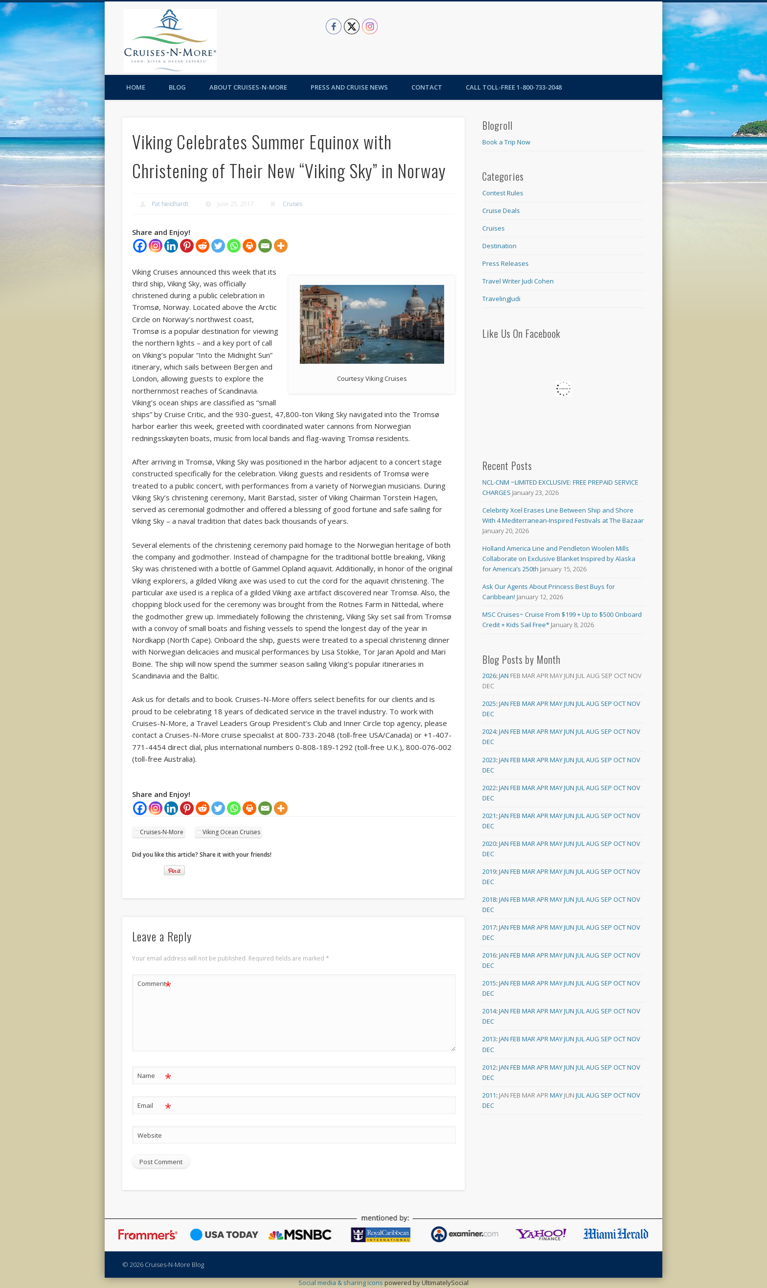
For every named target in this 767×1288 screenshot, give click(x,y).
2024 (489, 731)
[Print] (249, 246)
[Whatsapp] (234, 246)
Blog (177, 87)
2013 (489, 1038)
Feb (515, 703)
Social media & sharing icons (341, 1282)
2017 (489, 927)
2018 (489, 899)
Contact (426, 87)
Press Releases (505, 263)
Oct (619, 703)
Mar (528, 703)
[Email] (265, 246)
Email (154, 1105)
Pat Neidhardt (170, 204)
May (556, 703)
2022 (489, 787)
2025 (489, 703)
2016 (489, 955)
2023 (489, 759)
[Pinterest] (187, 246)
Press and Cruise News (349, 87)
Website (149, 1135)
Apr (542, 703)
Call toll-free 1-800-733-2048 (514, 87)
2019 (489, 871)
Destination (499, 245)
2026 (489, 675)
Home (135, 87)
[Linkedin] (171, 246)
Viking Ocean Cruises (231, 832)
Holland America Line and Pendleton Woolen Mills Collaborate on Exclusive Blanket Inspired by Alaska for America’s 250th (558, 558)
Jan (504, 675)
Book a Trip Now (506, 142)
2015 (489, 983)
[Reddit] (202, 246)
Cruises (292, 204)
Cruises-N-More (161, 832)
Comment (154, 983)
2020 (489, 843)
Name (154, 1075)
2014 (489, 1011)
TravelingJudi (501, 298)
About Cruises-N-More (248, 87)
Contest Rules (502, 192)
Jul (580, 703)
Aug (592, 703)
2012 (489, 1067)
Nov (633, 703)
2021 (489, 815)
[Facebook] (140, 246)
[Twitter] (218, 246)
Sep (606, 703)
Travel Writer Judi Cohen (518, 281)
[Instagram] (155, 246)
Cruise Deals (501, 210)
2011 (489, 1095)
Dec (488, 713)
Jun (569, 703)
